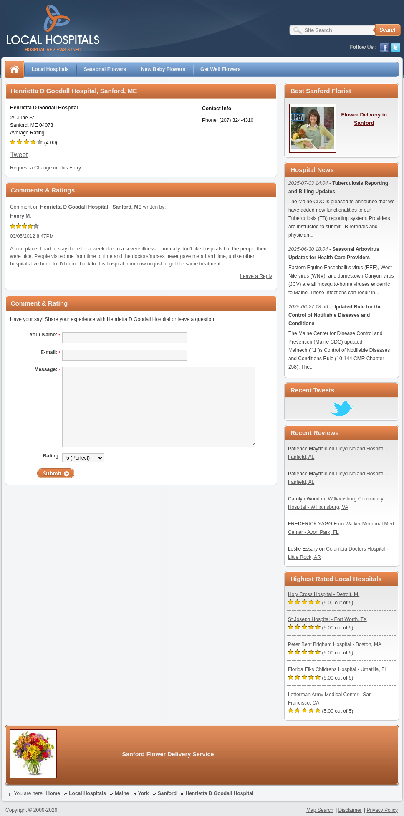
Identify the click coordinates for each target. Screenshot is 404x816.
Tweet (19, 154)
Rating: (51, 456)
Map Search (319, 810)
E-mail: (50, 352)
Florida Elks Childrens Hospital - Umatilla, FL (337, 669)
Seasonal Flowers (105, 69)
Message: (47, 369)
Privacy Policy (382, 810)
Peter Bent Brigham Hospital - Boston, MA (334, 644)
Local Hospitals (50, 69)
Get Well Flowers (220, 69)
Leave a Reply (256, 276)
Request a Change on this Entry (45, 168)
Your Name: (45, 335)
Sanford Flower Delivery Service (168, 754)
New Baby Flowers (163, 69)
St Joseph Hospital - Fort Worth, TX (327, 619)
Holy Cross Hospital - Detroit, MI (323, 594)
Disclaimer (350, 810)
